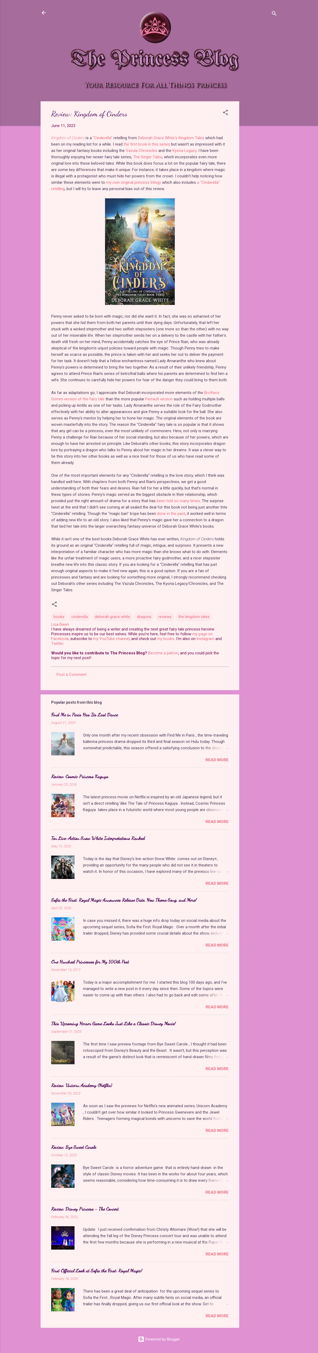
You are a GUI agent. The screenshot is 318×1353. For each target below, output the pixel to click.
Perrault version (159, 399)
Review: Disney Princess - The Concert (85, 1209)
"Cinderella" (102, 137)
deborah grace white (112, 616)
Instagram (205, 638)
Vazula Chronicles (141, 150)
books (59, 616)
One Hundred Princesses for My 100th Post (90, 962)
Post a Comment (71, 674)
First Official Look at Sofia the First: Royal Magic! (96, 1270)
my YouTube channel (111, 638)
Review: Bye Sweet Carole (73, 1147)
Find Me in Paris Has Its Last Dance (84, 714)
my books (165, 638)
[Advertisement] (260, 180)
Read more (217, 759)
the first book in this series (147, 144)
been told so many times (178, 500)
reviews (165, 616)
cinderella (79, 616)
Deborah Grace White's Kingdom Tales (171, 137)
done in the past (171, 513)
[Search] (274, 14)
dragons (144, 616)
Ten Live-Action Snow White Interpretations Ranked (98, 838)
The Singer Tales (147, 157)
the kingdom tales (194, 616)
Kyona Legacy (184, 150)
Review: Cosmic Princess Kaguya (79, 776)
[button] (225, 113)
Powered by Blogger (159, 1339)
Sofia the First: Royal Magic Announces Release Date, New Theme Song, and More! (124, 900)
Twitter (57, 643)
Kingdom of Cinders (68, 137)
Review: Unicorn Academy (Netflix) (81, 1085)
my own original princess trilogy (133, 182)
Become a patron (163, 653)
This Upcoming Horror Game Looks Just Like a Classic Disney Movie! (113, 1023)
